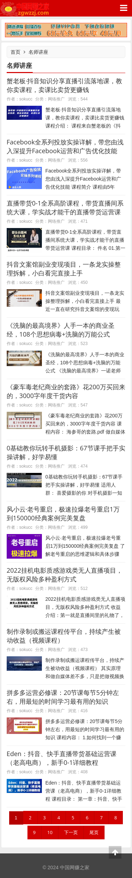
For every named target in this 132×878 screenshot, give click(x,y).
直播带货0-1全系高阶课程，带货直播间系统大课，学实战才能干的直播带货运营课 (65, 207)
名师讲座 (38, 51)
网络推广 (56, 99)
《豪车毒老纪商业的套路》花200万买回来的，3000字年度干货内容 (66, 391)
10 (49, 832)
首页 (15, 51)
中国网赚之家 (24, 8)
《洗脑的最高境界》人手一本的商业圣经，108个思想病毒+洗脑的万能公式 (60, 329)
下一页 (71, 832)
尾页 (94, 832)
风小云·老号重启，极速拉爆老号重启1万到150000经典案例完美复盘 (63, 513)
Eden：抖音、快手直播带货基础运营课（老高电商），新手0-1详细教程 (62, 758)
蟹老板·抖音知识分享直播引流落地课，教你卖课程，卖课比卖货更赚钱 (64, 85)
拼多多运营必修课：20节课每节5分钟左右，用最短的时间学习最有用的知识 (63, 696)
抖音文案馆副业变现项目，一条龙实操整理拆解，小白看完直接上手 (64, 268)
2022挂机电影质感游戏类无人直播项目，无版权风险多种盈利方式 (64, 574)
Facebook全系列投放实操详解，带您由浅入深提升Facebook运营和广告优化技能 (65, 146)
